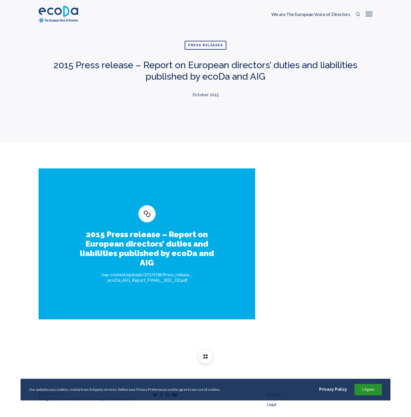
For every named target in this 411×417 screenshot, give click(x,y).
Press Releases (205, 45)
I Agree (368, 389)
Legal (271, 404)
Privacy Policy (333, 389)
